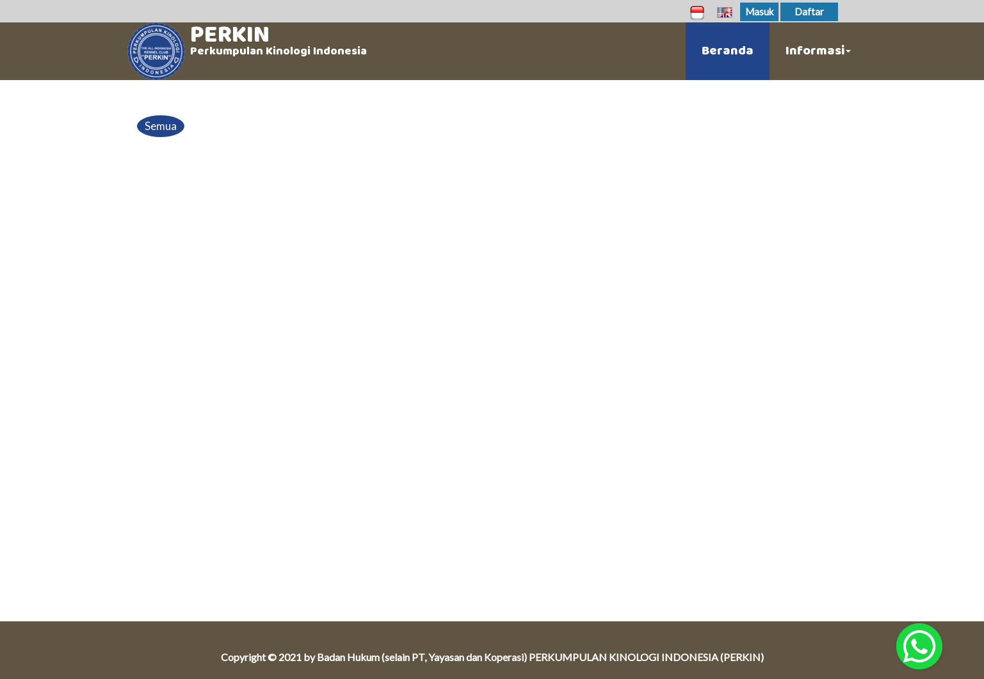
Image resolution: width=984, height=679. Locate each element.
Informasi (818, 51)
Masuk (759, 11)
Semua (161, 126)
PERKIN (230, 34)
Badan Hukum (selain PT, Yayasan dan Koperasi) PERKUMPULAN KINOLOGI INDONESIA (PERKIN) (540, 657)
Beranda (728, 51)
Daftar (809, 11)
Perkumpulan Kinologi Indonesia (278, 51)
